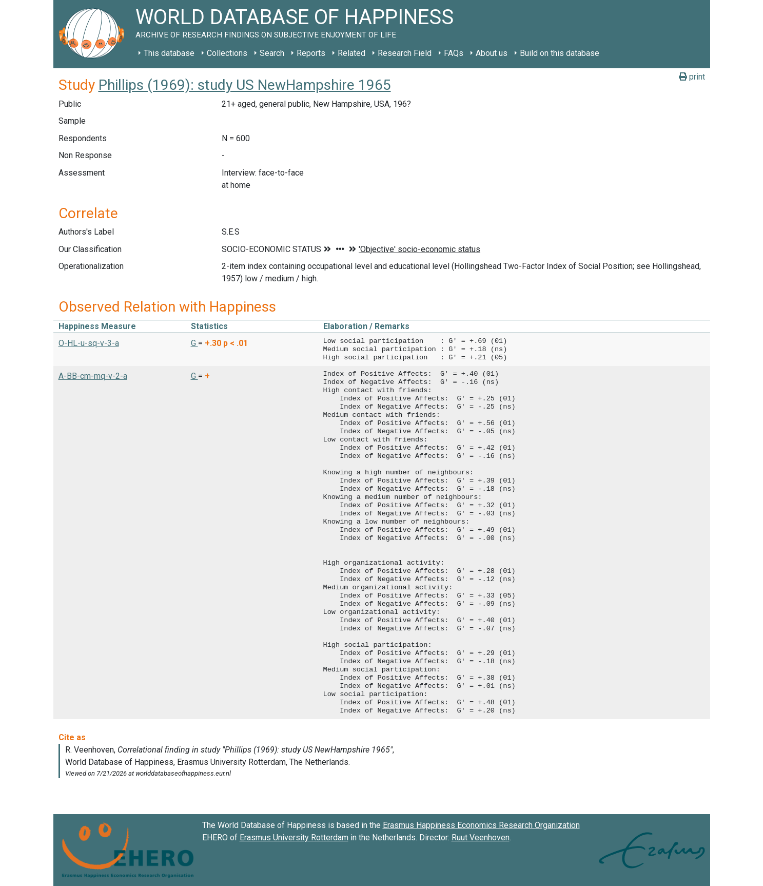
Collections (227, 53)
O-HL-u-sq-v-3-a (88, 343)
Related (351, 53)
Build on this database (559, 53)
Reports (311, 53)
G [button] (194, 343)
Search (272, 53)
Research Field (405, 53)
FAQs (453, 53)
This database (169, 53)
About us (491, 53)
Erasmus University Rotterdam (294, 837)
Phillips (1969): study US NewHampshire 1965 (245, 84)
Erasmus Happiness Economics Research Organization (481, 825)
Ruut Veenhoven (481, 837)
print (692, 77)
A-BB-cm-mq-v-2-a (92, 376)
